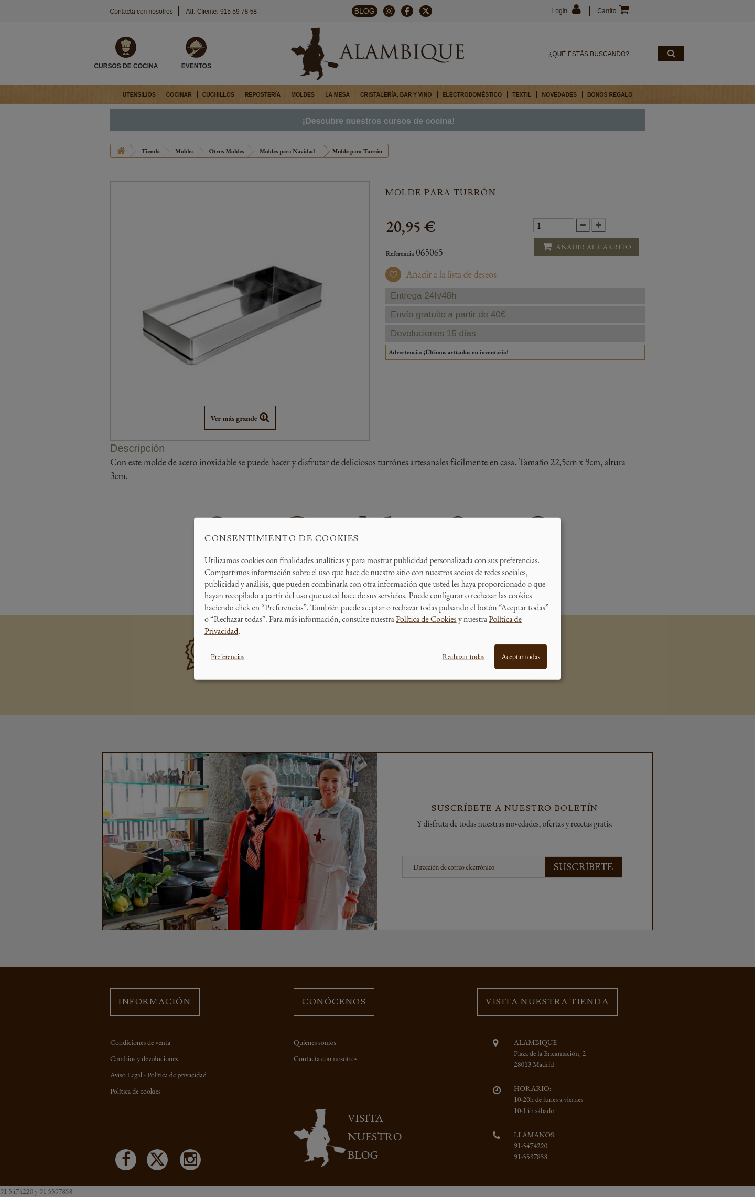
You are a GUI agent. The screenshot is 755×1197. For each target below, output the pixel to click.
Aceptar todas (520, 656)
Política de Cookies (426, 618)
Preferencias (227, 656)
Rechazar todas (463, 656)
